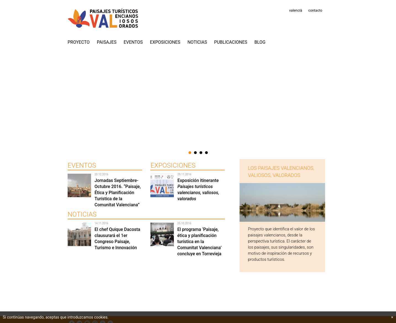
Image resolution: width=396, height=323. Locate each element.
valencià (295, 10)
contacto (315, 10)
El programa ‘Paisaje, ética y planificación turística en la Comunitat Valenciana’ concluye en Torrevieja (199, 241)
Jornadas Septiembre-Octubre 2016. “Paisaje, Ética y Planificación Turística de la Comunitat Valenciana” (117, 192)
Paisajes (106, 42)
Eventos (133, 42)
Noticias (197, 42)
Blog (259, 42)
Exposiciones (165, 42)
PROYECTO (79, 42)
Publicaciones (230, 42)
